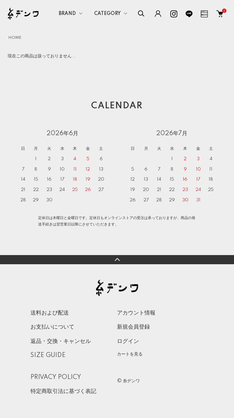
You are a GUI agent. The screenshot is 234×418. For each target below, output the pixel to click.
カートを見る (130, 353)
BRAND (67, 13)
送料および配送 (49, 313)
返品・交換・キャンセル (60, 341)
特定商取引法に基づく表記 (63, 391)
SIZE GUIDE (48, 355)
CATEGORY (107, 13)
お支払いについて (52, 327)
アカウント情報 (136, 313)
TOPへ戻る (117, 259)
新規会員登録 (133, 327)
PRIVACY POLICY (55, 377)
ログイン (128, 341)
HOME (14, 38)
